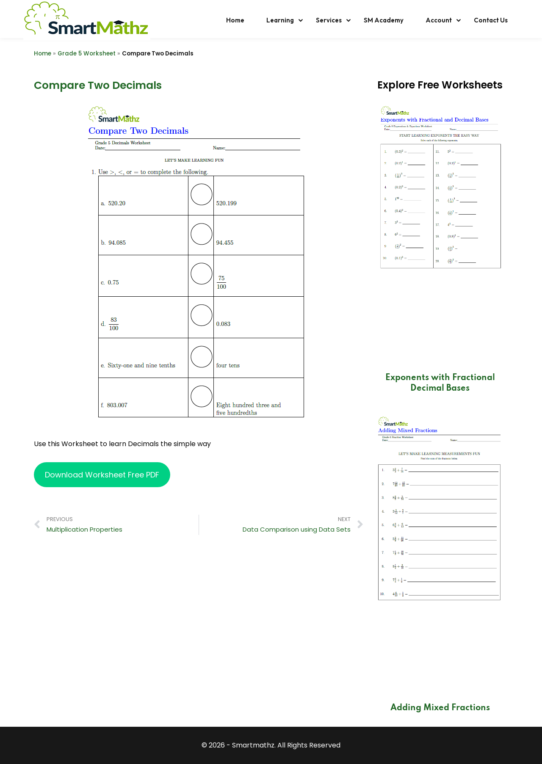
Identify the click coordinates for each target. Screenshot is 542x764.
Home (235, 20)
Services (329, 20)
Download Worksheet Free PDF (102, 474)
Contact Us (491, 20)
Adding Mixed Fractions (440, 708)
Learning (280, 20)
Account (439, 20)
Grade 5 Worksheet (87, 54)
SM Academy (384, 20)
